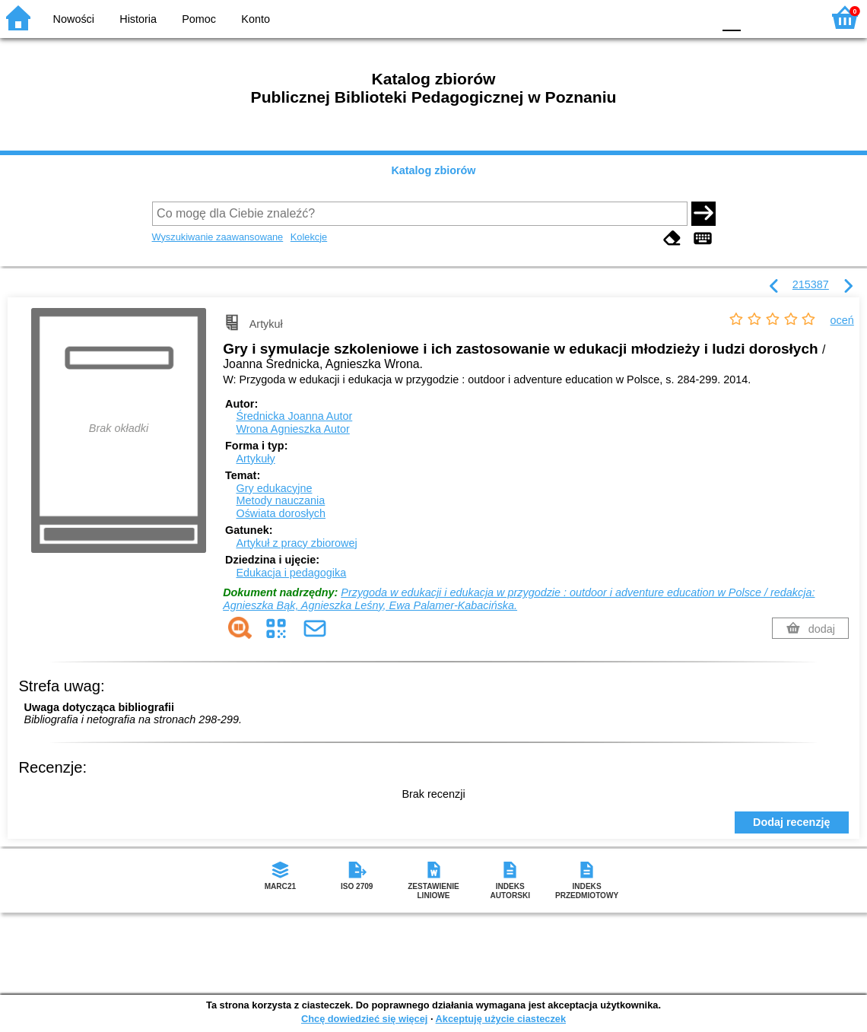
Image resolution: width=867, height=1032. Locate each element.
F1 (758, 17)
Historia (138, 19)
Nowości (73, 19)
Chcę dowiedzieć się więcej (364, 1018)
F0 (731, 17)
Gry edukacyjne (274, 488)
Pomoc (199, 19)
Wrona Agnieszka (292, 429)
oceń (842, 320)
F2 (793, 17)
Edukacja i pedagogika (291, 573)
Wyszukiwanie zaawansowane (218, 237)
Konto (255, 19)
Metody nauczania (280, 500)
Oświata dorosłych (281, 513)
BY (696, 17)
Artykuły (255, 458)
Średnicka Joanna (294, 416)
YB (665, 17)
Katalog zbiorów (433, 170)
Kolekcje (309, 237)
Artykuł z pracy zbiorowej (296, 543)
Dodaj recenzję (791, 822)
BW (635, 17)
